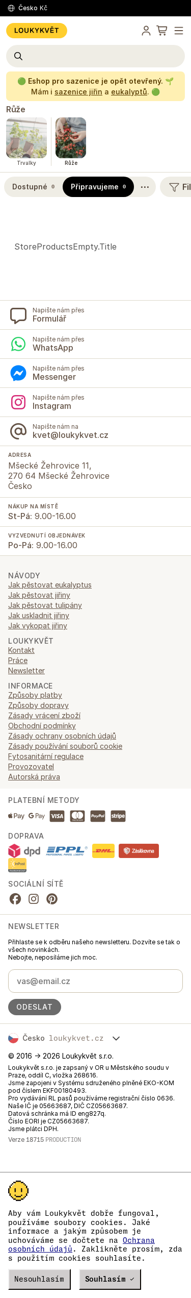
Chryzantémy (30, 586)
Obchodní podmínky (42, 864)
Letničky (22, 627)
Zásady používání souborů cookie (65, 884)
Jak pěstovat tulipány (45, 744)
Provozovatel (31, 905)
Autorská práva (34, 915)
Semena (21, 658)
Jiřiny (17, 617)
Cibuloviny (25, 597)
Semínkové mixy (35, 668)
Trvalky (20, 688)
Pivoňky (21, 648)
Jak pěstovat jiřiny (39, 733)
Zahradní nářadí (34, 699)
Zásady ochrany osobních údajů (62, 874)
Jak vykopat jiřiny (37, 764)
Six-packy (25, 678)
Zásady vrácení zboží (44, 854)
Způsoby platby (35, 833)
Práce (18, 799)
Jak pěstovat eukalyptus (50, 723)
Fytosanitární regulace (46, 895)
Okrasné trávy (32, 637)
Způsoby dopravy (38, 844)
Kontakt (21, 789)
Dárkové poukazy (37, 607)
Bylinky (20, 576)
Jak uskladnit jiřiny (38, 754)
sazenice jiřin (78, 91)
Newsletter (26, 809)
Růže (15, 109)
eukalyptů (129, 91)
